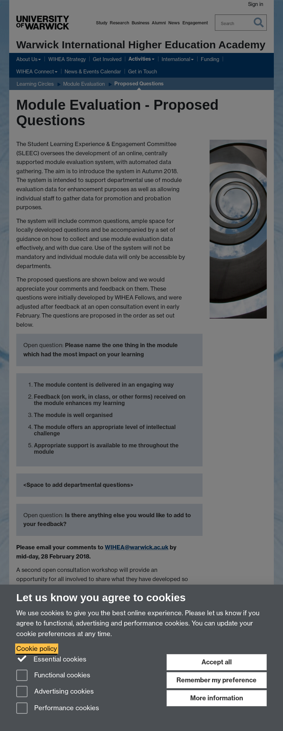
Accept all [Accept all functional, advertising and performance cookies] (216, 662)
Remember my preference (216, 680)
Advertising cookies (55, 692)
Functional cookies (53, 675)
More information (216, 698)
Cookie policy (36, 649)
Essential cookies (51, 658)
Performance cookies (57, 708)
